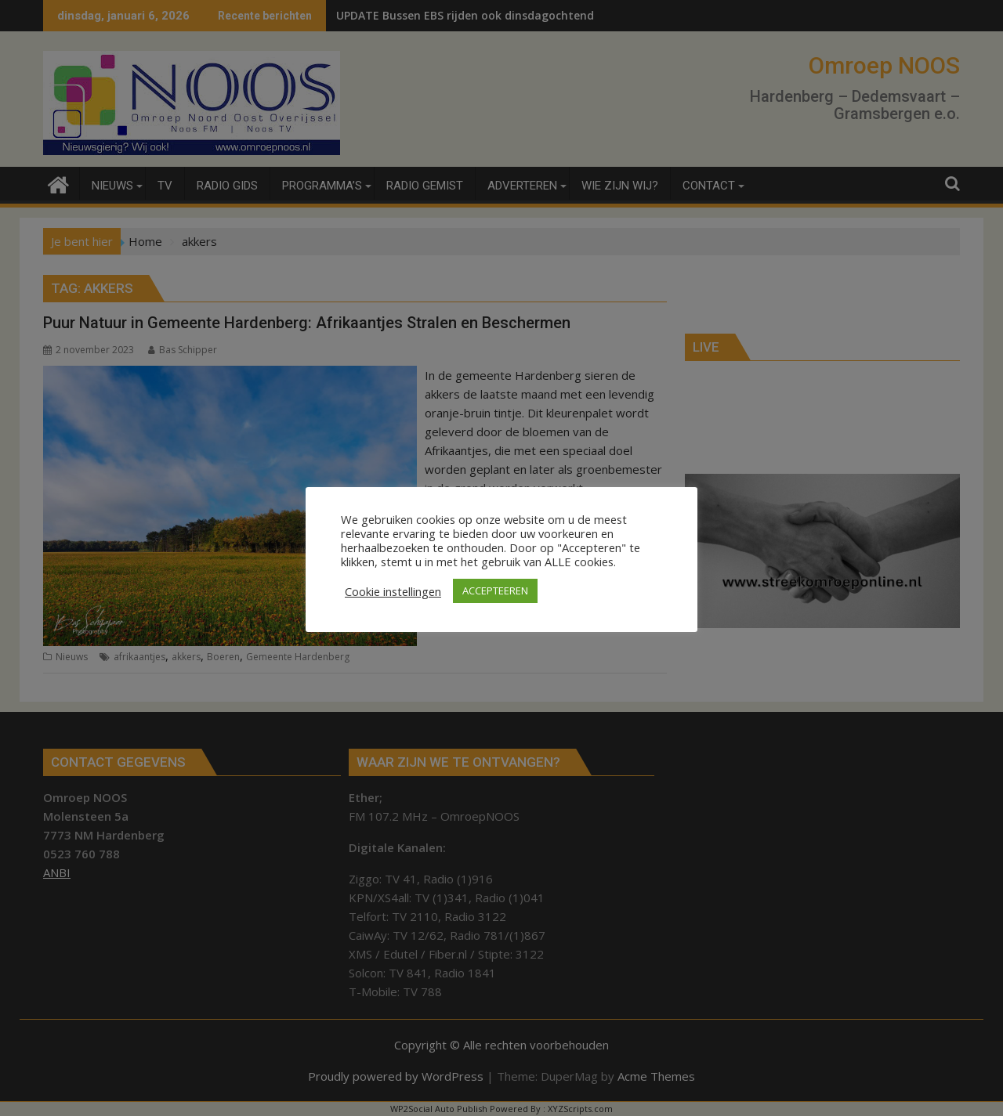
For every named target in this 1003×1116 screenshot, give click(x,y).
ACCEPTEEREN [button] (495, 590)
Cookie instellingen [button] (393, 591)
